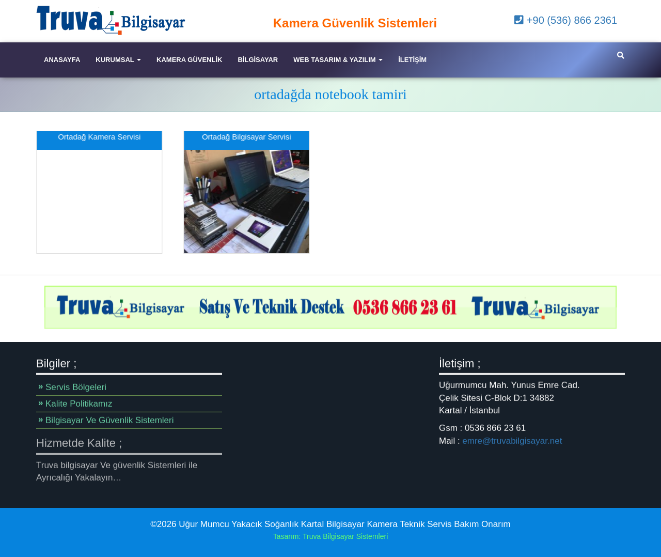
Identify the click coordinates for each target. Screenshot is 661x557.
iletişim (412, 60)
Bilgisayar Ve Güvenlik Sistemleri (109, 420)
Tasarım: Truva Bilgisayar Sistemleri (330, 536)
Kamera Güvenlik (189, 60)
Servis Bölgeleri (75, 387)
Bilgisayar (258, 60)
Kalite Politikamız (78, 404)
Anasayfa (62, 60)
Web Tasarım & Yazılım (338, 60)
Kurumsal (118, 60)
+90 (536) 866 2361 (565, 20)
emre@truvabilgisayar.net (512, 440)
